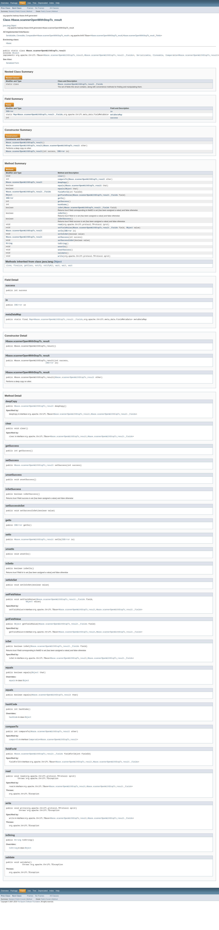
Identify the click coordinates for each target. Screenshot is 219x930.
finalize (18, 272)
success (114, 120)
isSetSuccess (64, 224)
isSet (60, 212)
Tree (34, 3)
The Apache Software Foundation (28, 927)
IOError (9, 113)
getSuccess (63, 205)
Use (29, 3)
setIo (60, 236)
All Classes (54, 8)
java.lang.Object (9, 26)
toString (62, 249)
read (60, 230)
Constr (22, 11)
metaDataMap (116, 116)
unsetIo (61, 253)
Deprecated (43, 3)
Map (15, 116)
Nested (11, 11)
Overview (5, 3)
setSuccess (63, 243)
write (60, 263)
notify (38, 272)
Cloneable (21, 36)
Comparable (31, 36)
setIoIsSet (63, 239)
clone (8, 272)
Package (13, 3)
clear (60, 179)
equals (61, 189)
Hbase (8, 43)
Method (29, 11)
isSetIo (61, 218)
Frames (30, 8)
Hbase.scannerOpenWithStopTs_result (52, 36)
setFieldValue (65, 233)
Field (17, 11)
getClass (28, 272)
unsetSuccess (64, 256)
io (111, 113)
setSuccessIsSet (66, 246)
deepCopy (62, 185)
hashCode (62, 209)
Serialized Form (12, 64)
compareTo (62, 182)
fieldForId (63, 195)
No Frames (39, 8)
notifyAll (48, 272)
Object (15, 53)
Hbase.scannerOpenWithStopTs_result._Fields (142, 36)
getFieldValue (65, 199)
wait (57, 272)
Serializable (11, 36)
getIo (60, 202)
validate (62, 259)
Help (57, 3)
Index (51, 3)
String (9, 249)
